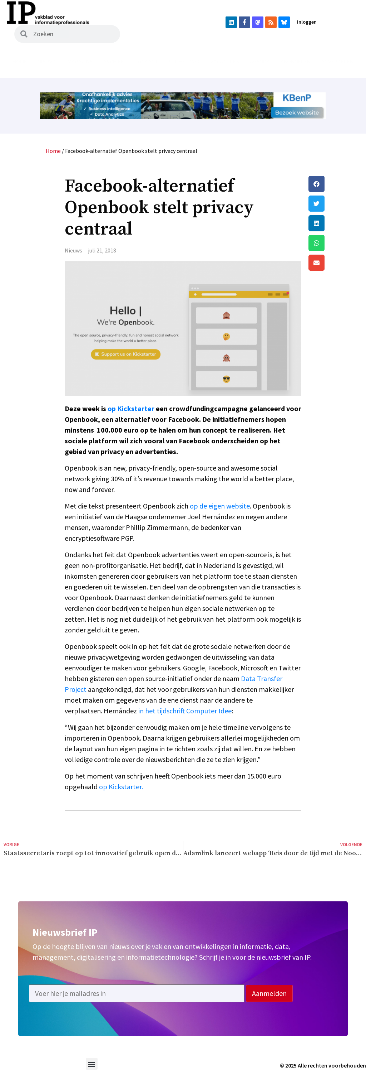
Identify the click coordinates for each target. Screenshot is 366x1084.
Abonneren (296, 61)
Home (20, 61)
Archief (113, 61)
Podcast (146, 61)
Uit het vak (184, 61)
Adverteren (337, 61)
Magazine (80, 61)
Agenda (260, 61)
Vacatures (224, 61)
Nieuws (47, 61)
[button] (335, 184)
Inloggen (307, 22)
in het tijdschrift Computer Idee (185, 710)
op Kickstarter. (121, 786)
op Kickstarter (131, 408)
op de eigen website (220, 505)
